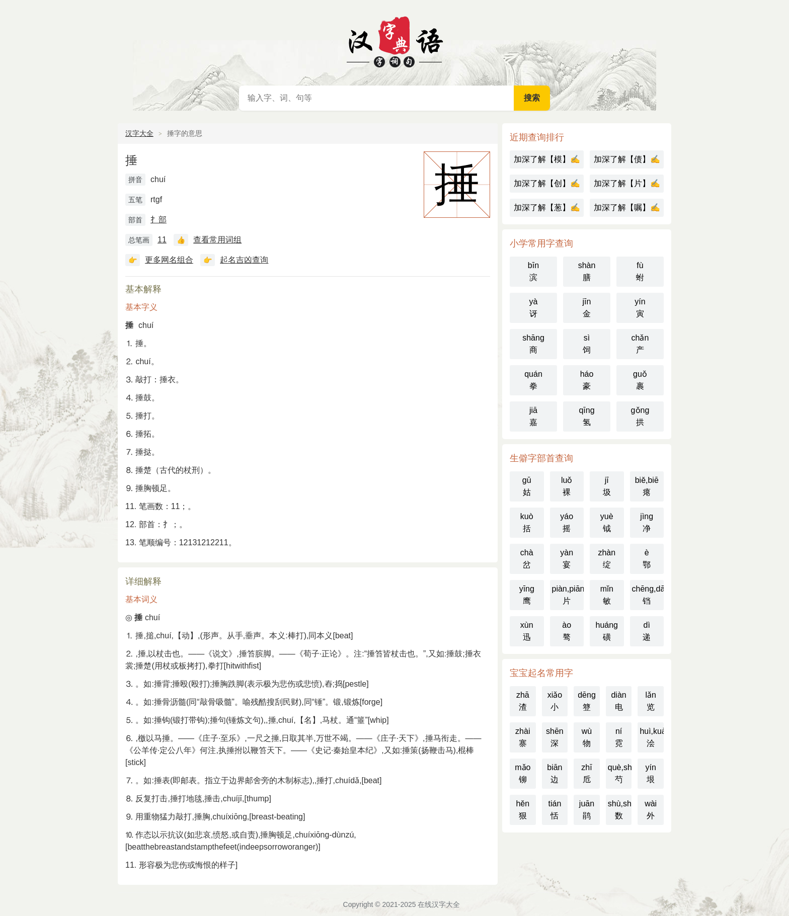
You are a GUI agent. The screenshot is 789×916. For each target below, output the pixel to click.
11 (162, 239)
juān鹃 (586, 809)
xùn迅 (526, 631)
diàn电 (618, 701)
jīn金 (587, 307)
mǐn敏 (606, 595)
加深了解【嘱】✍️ (627, 207)
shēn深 (555, 737)
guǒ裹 (640, 380)
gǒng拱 (640, 416)
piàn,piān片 (568, 595)
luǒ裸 (566, 486)
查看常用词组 (217, 239)
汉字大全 (139, 133)
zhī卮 (586, 773)
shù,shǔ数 (620, 809)
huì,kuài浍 (652, 737)
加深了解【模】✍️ (547, 159)
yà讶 (533, 307)
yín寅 (640, 307)
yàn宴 (566, 558)
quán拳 (533, 380)
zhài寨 (522, 737)
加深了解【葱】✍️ (547, 207)
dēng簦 (587, 701)
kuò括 (526, 522)
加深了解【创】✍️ (547, 183)
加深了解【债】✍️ (627, 159)
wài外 (651, 809)
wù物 (587, 737)
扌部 (158, 219)
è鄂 (647, 558)
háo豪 (587, 380)
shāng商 (533, 344)
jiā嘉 (533, 416)
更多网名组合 (169, 260)
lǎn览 (650, 701)
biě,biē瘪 (647, 486)
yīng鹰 (526, 595)
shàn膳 (587, 271)
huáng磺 (607, 631)
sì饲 (587, 344)
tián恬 (554, 809)
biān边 (554, 773)
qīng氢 (586, 416)
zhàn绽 (606, 558)
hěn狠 (522, 809)
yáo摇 (566, 522)
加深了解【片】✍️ (627, 183)
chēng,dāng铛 (648, 595)
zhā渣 (522, 701)
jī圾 (607, 486)
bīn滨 (533, 271)
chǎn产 (640, 344)
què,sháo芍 (620, 773)
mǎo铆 (522, 773)
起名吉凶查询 (244, 260)
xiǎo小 (554, 701)
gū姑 (526, 486)
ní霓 (619, 737)
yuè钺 (606, 522)
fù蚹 (640, 271)
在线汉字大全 (394, 40)
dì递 (647, 631)
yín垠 (651, 773)
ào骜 (566, 631)
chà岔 (526, 558)
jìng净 (646, 522)
